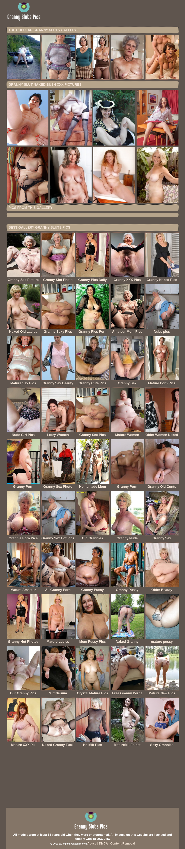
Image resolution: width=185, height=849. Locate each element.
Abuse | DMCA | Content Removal (111, 843)
